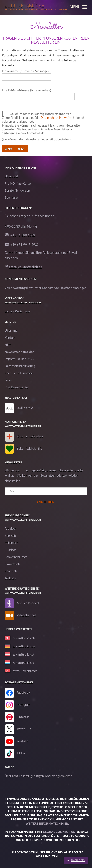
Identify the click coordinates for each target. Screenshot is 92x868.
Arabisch (11, 528)
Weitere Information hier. (47, 823)
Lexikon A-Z (25, 408)
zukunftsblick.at (23, 654)
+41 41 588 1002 (22, 235)
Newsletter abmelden (19, 352)
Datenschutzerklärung (20, 366)
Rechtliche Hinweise (19, 373)
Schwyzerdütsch (16, 557)
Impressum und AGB (19, 359)
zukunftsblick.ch (24, 638)
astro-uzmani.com (25, 671)
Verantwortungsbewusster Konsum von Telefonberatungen (46, 288)
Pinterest (23, 717)
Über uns (11, 330)
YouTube (22, 741)
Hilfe (8, 345)
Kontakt (10, 337)
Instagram (24, 705)
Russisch (11, 550)
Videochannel (26, 615)
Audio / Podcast (28, 603)
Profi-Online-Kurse (18, 183)
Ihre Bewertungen (17, 387)
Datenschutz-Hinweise (56, 117)
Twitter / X (24, 729)
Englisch (10, 535)
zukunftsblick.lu (23, 662)
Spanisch (11, 571)
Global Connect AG (59, 832)
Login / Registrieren (18, 311)
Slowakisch (12, 564)
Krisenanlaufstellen (30, 436)
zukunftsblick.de (24, 646)
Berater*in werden (17, 190)
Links (8, 380)
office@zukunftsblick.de (25, 267)
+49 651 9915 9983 (24, 244)
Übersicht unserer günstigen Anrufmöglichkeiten (38, 776)
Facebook (23, 692)
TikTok (21, 753)
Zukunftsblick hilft (29, 448)
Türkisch (10, 578)
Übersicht (11, 176)
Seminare (11, 197)
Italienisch (11, 543)
